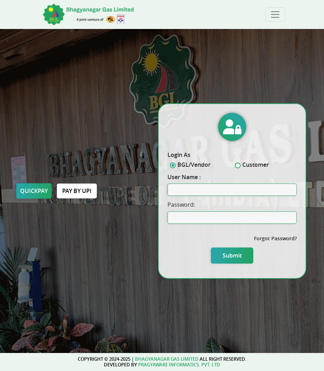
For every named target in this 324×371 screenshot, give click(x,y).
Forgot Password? (275, 238)
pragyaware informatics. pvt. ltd (179, 364)
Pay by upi (77, 191)
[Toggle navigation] (275, 14)
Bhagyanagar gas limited (167, 359)
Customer (254, 164)
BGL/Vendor (193, 164)
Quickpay (34, 191)
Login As (178, 155)
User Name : (184, 177)
